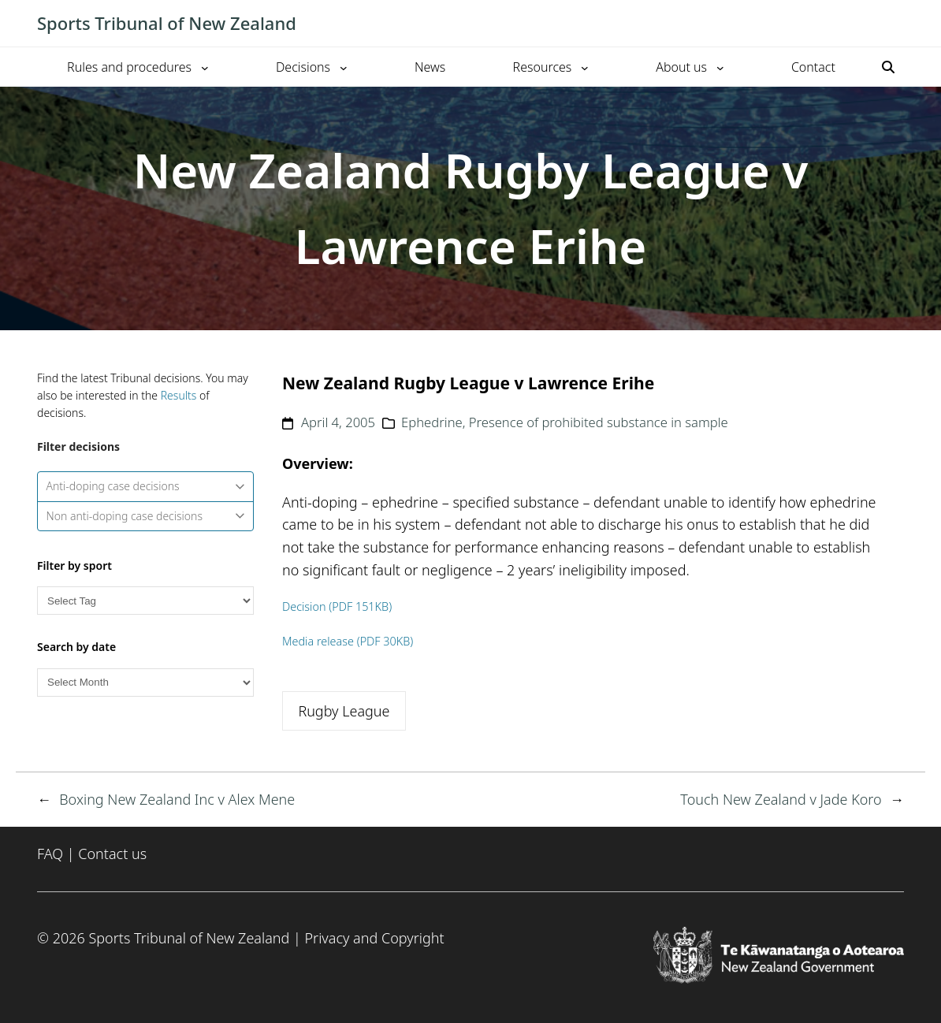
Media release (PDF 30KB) (347, 641)
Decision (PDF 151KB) (337, 606)
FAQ (50, 853)
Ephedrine (432, 422)
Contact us (112, 853)
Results (179, 395)
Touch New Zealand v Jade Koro (780, 799)
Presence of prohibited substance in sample (598, 422)
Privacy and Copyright (374, 937)
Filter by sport (74, 565)
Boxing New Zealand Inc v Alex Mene (177, 799)
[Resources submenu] (585, 67)
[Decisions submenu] (344, 67)
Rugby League (343, 710)
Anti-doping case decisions (145, 485)
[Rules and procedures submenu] (205, 67)
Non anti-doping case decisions (145, 515)
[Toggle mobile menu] (896, 24)
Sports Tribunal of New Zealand (166, 23)
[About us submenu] (720, 67)
